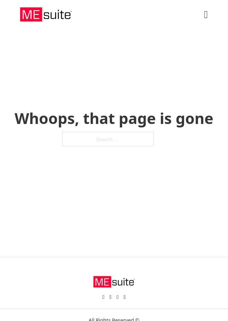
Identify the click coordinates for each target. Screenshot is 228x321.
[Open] (206, 14)
